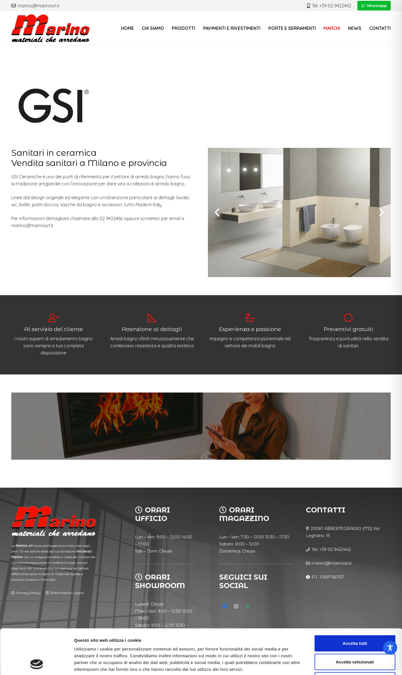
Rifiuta (355, 637)
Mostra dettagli (297, 663)
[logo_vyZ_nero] (50, 28)
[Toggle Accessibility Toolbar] (390, 647)
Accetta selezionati (355, 619)
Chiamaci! (42, 444)
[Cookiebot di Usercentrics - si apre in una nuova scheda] (36, 664)
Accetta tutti (355, 601)
